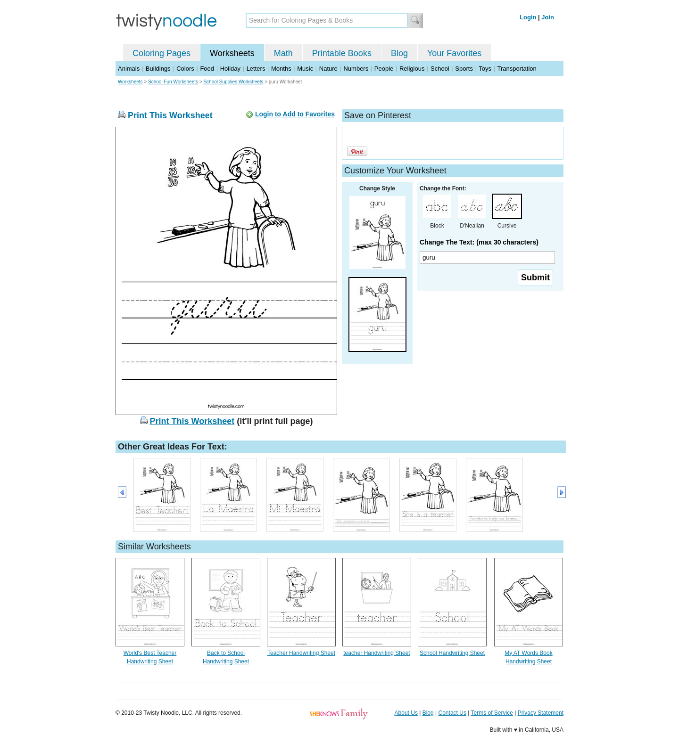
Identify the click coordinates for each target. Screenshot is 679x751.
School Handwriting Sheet (452, 653)
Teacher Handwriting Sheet (301, 653)
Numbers (355, 68)
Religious (411, 68)
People (383, 68)
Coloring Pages (161, 53)
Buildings (158, 68)
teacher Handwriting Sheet (376, 653)
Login (528, 17)
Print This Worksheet (170, 115)
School (440, 68)
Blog (399, 53)
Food (207, 68)
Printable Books (342, 53)
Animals (129, 68)
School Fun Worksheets (173, 81)
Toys (485, 68)
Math (283, 53)
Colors (185, 68)
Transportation (516, 68)
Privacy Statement (540, 713)
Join (547, 17)
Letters (256, 68)
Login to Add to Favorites (295, 114)
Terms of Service (492, 713)
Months (281, 68)
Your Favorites (454, 53)
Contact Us (452, 713)
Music (305, 68)
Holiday (230, 68)
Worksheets (232, 53)
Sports (464, 68)
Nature (328, 68)
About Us (406, 713)
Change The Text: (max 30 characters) (479, 242)
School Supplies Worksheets (233, 81)
